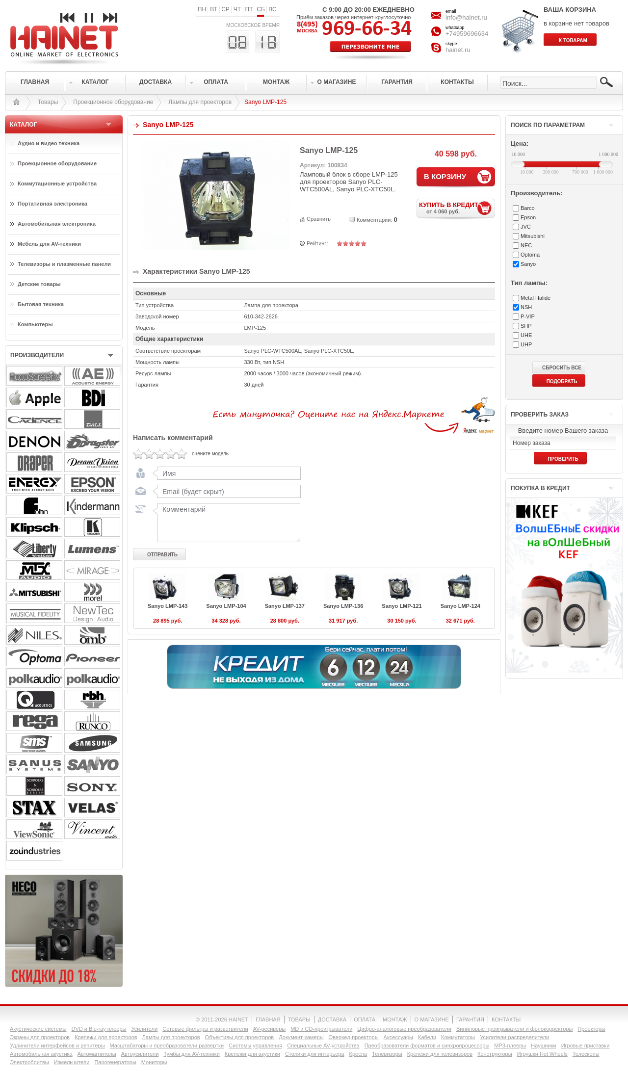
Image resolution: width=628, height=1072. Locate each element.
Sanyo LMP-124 (460, 606)
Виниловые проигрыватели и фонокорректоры (514, 1029)
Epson (528, 217)
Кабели (427, 1037)
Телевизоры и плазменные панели (64, 264)
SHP (526, 326)
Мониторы (154, 1062)
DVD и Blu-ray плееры (98, 1029)
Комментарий (227, 522)
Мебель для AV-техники (49, 244)
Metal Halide (535, 298)
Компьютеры (35, 324)
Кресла (358, 1054)
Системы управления (255, 1045)
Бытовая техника (41, 304)
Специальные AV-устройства (323, 1045)
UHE (526, 335)
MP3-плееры (510, 1045)
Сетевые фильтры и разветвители (205, 1029)
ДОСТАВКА (332, 1019)
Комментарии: (374, 220)
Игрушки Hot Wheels (542, 1054)
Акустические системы (38, 1029)
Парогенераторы (115, 1062)
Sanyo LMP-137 (285, 606)
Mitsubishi (533, 236)
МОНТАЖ (395, 1019)
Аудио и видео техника (48, 143)
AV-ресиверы (269, 1029)
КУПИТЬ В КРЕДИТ (457, 207)
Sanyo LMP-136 (343, 606)
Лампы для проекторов (200, 102)
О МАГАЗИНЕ (432, 1019)
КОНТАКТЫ (506, 1019)
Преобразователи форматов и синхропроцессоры (427, 1045)
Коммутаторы (458, 1037)
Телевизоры (387, 1054)
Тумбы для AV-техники (191, 1054)
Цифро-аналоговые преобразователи (404, 1029)
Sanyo (528, 264)
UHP (526, 344)
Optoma (530, 255)
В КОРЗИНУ (445, 176)
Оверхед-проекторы (354, 1037)
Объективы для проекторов (239, 1037)
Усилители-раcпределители (514, 1037)
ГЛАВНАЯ (268, 1019)
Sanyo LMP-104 (226, 606)
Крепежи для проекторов (106, 1037)
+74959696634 (466, 33)
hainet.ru (458, 49)
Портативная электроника (52, 204)
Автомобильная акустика (41, 1054)
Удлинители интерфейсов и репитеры (57, 1045)
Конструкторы (494, 1054)
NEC (526, 245)
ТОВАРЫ (299, 1019)
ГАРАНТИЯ (470, 1019)
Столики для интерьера (314, 1054)
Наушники (543, 1045)
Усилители (144, 1029)
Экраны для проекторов (40, 1037)
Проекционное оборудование (113, 102)
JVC (526, 227)
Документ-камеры (301, 1037)
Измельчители (72, 1062)
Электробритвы (29, 1062)
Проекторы (591, 1029)
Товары (48, 102)
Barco (528, 208)
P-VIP (528, 316)
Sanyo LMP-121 (401, 606)
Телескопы (586, 1054)
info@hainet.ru (466, 17)
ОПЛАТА (364, 1019)
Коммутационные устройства (57, 183)
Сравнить (319, 219)
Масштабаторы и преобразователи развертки (167, 1045)
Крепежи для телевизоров (439, 1054)
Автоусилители (140, 1054)
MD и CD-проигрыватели (321, 1029)
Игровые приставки (585, 1045)
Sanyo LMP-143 (167, 606)
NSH (526, 307)
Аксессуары (398, 1037)
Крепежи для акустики (252, 1054)
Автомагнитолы (97, 1054)
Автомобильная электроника (57, 224)
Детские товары (39, 284)
